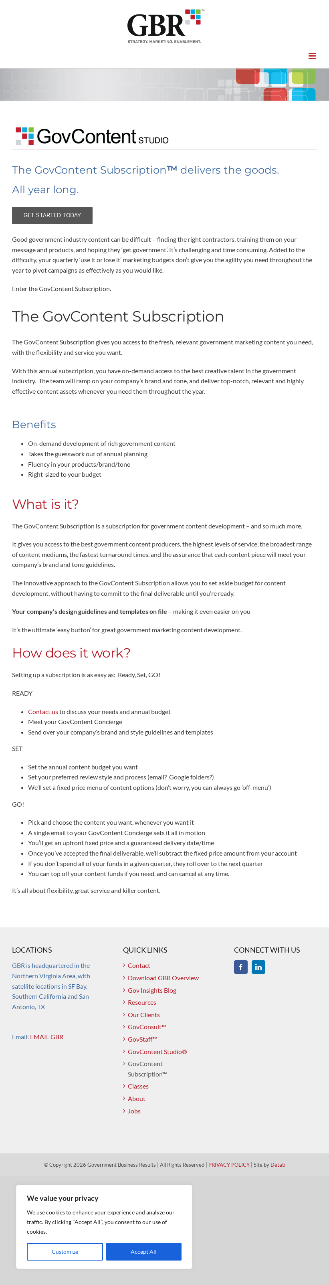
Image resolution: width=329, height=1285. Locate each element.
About (136, 1098)
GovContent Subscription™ (147, 1069)
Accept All (144, 1251)
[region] (104, 1227)
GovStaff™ (142, 1039)
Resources (142, 1002)
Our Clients (144, 1014)
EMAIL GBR (46, 1036)
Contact (139, 965)
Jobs (134, 1111)
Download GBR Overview (163, 977)
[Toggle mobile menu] (313, 56)
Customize (65, 1251)
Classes (138, 1086)
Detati (277, 1165)
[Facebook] (241, 967)
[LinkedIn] (258, 967)
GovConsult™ (147, 1026)
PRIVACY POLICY (229, 1165)
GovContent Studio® (157, 1051)
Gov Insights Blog (152, 990)
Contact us (43, 711)
